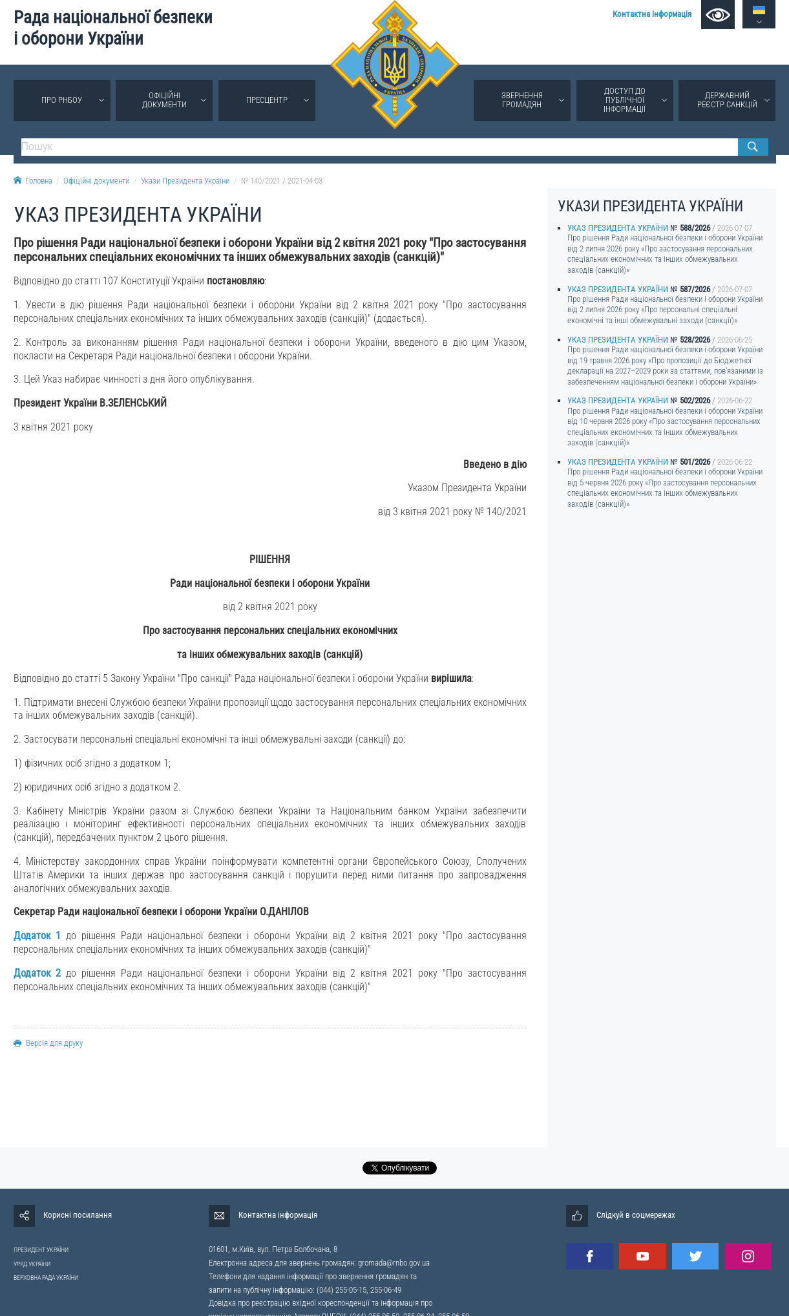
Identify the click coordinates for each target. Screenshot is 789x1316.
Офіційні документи (164, 99)
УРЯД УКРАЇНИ (32, 1264)
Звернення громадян (522, 99)
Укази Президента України (185, 181)
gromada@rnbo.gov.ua (394, 1263)
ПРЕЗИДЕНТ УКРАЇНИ (41, 1250)
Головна (33, 181)
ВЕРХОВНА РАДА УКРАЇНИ (46, 1277)
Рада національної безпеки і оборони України (113, 28)
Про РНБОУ (61, 100)
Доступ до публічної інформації (625, 100)
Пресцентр (267, 100)
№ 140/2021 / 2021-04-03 (281, 181)
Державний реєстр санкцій (727, 99)
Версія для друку (48, 1043)
